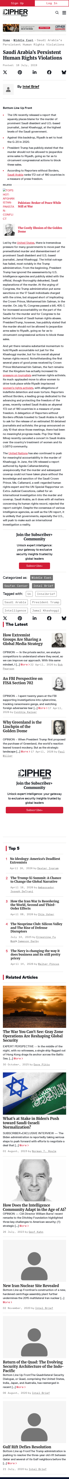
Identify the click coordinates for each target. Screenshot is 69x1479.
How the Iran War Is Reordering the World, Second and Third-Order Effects (34, 802)
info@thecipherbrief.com (18, 1468)
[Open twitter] (28, 1455)
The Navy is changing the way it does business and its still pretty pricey (35, 852)
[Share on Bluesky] (64, 72)
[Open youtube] (6, 1455)
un (29, 491)
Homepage (9, 1401)
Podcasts (42, 1413)
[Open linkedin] (17, 1455)
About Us (8, 1407)
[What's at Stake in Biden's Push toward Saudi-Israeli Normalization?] (34, 991)
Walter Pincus (48, 861)
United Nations (18, 396)
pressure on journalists (17, 318)
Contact (8, 1425)
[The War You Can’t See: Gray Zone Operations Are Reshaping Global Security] (34, 904)
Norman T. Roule (44, 1048)
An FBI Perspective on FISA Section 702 (22, 578)
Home (6, 40)
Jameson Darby (28, 838)
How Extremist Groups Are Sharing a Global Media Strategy (23, 536)
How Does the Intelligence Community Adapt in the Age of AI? (34, 1104)
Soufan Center (16, 483)
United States (25, 186)
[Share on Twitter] (5, 72)
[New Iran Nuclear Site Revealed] (34, 1158)
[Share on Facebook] (49, 72)
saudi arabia (15, 499)
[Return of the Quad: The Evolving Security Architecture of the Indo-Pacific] (34, 1234)
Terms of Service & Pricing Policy (33, 1444)
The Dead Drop (45, 1407)
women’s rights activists (18, 331)
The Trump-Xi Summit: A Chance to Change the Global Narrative (35, 777)
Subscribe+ (34, 707)
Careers (8, 1419)
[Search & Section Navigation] (64, 13)
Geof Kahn (36, 1129)
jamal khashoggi (45, 508)
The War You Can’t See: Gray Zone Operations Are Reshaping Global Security (33, 933)
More (24, 561)
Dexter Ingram (48, 765)
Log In (51, 3)
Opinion (41, 1401)
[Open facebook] (39, 1455)
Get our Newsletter (15, 1431)
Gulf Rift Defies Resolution (27, 1344)
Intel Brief (31, 86)
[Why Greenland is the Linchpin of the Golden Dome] (59, 624)
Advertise (8, 1413)
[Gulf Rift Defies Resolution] (34, 1319)
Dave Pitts (42, 961)
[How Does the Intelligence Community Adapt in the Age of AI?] (34, 1078)
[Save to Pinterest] (20, 72)
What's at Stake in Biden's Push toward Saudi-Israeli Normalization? (31, 1020)
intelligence (15, 508)
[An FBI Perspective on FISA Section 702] (59, 581)
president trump (45, 499)
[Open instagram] (49, 1455)
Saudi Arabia (15, 174)
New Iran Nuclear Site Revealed (31, 1183)
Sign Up (17, 3)
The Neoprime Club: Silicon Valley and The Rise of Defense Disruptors (36, 825)
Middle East (23, 40)
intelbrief (46, 491)
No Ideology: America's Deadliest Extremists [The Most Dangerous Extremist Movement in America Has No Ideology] (35, 758)
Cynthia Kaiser (25, 609)
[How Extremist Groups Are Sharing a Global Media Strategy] (59, 537)
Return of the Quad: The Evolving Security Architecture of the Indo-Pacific (33, 1263)
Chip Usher (46, 811)
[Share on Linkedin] (34, 72)
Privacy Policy (9, 1444)
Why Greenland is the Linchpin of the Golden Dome (22, 623)
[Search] (57, 13)
